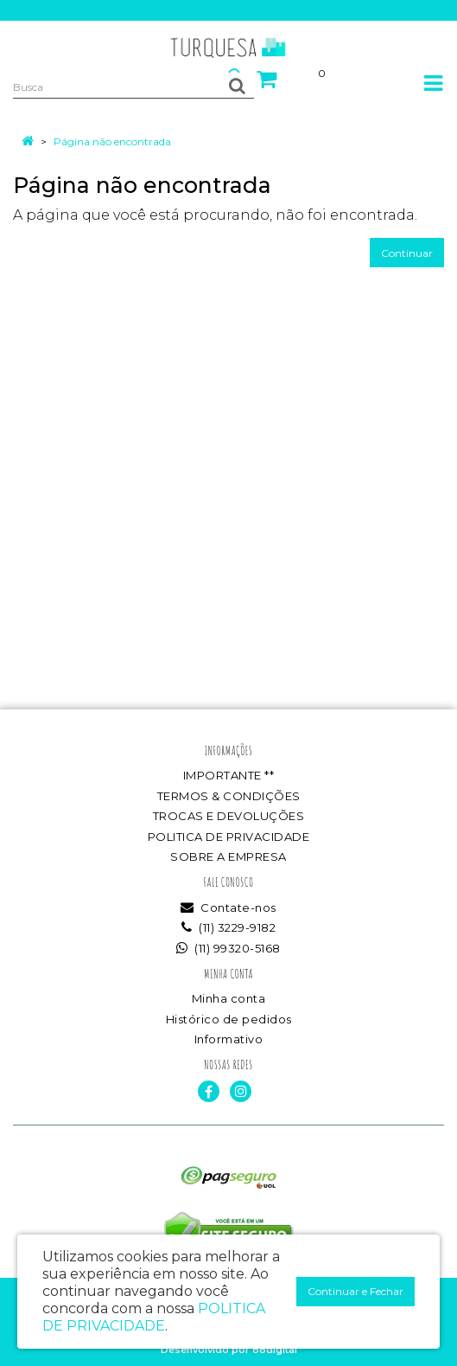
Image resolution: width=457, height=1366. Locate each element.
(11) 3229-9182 (228, 927)
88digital (274, 1350)
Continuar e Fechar (355, 1291)
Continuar (407, 253)
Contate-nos (228, 907)
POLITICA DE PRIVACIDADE (229, 836)
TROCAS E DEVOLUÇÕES (229, 816)
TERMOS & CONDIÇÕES (229, 796)
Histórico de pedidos (229, 1019)
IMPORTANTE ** (229, 775)
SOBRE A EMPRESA (228, 856)
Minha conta (229, 998)
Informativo (228, 1039)
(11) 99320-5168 (228, 948)
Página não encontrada (112, 141)
